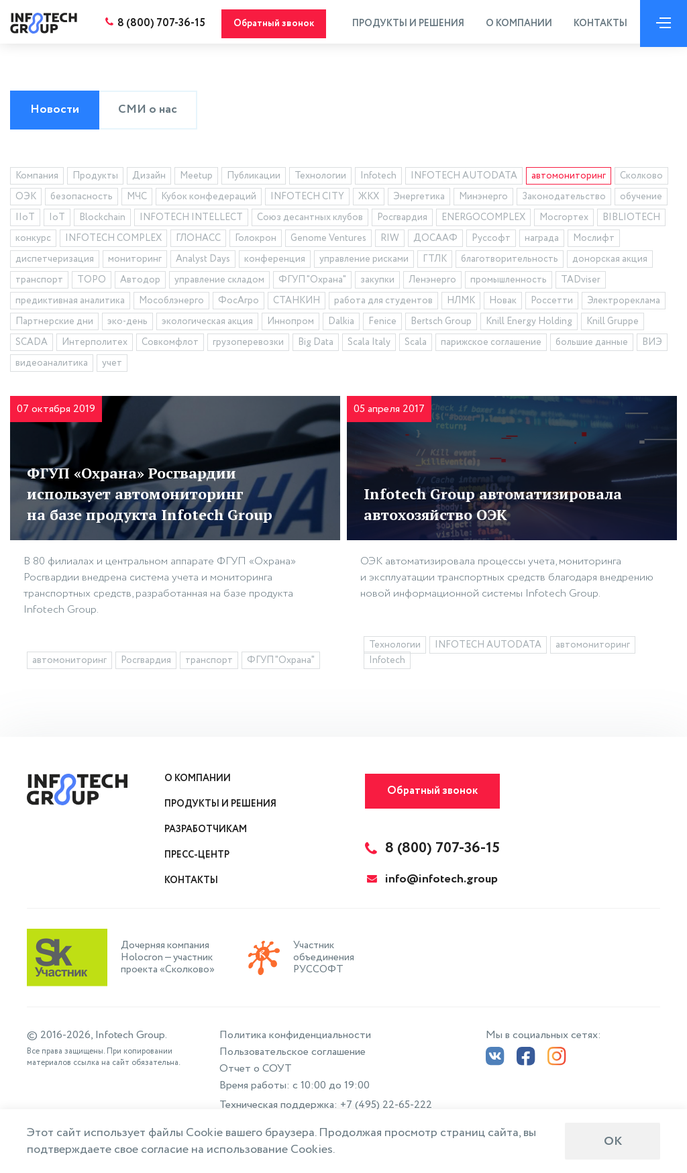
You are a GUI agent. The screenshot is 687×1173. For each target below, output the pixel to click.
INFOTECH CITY (307, 198)
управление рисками (364, 261)
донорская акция (609, 261)
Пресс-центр (196, 855)
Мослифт (594, 240)
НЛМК (461, 302)
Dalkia (341, 323)
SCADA (31, 344)
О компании (515, 23)
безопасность (81, 198)
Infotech (378, 178)
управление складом (219, 282)
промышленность (508, 282)
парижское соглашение (491, 344)
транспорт (39, 282)
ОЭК (25, 198)
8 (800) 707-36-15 (159, 23)
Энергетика (419, 198)
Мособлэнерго (171, 302)
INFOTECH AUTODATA (464, 178)
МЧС (137, 198)
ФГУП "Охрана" (312, 282)
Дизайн (149, 178)
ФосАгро (238, 302)
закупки (377, 282)
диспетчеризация (54, 261)
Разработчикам (205, 829)
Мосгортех (563, 219)
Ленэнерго (432, 282)
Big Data (315, 344)
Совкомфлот (170, 344)
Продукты (95, 178)
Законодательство (564, 198)
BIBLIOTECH (631, 219)
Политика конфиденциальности (295, 1035)
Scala (416, 344)
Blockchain (102, 219)
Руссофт (491, 240)
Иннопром (290, 323)
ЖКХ (368, 198)
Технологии (320, 178)
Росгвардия (402, 219)
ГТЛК (435, 261)
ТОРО (91, 282)
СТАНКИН (296, 302)
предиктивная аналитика (70, 302)
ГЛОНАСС (198, 240)
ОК (613, 1141)
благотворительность (509, 261)
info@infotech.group (432, 879)
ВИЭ (652, 344)
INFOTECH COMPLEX (113, 240)
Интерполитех (94, 344)
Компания (36, 178)
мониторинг (135, 261)
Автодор (140, 282)
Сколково (641, 178)
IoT (57, 219)
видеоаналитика (51, 365)
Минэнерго (483, 198)
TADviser (580, 282)
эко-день (127, 323)
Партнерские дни (54, 323)
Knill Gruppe (612, 323)
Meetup (196, 178)
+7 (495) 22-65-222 (386, 1105)
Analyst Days (203, 261)
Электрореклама (623, 302)
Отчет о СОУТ (255, 1068)
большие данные (592, 344)
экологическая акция (207, 323)
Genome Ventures (328, 240)
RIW (389, 240)
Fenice (382, 323)
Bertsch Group (441, 323)
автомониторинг (568, 178)
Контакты (597, 23)
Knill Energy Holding (529, 323)
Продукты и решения (405, 23)
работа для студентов (383, 302)
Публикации (253, 178)
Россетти (552, 302)
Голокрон (255, 240)
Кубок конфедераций (208, 198)
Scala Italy (369, 344)
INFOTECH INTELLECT (191, 219)
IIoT (25, 219)
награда (542, 240)
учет (112, 365)
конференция (274, 261)
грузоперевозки (248, 344)
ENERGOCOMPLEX (483, 219)
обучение (641, 198)
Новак (503, 302)
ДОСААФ (435, 240)
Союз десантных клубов (310, 219)
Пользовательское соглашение (292, 1052)
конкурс (33, 240)
